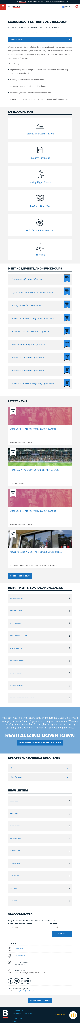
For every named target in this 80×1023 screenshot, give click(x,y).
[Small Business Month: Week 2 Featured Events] (40, 508)
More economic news (20, 576)
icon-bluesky (28, 981)
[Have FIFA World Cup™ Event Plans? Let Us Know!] (40, 467)
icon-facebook (10, 981)
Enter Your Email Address (20, 923)
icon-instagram (16, 981)
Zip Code (53, 923)
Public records (18, 1016)
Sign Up (61, 934)
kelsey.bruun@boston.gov (25, 991)
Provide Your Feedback (40, 1000)
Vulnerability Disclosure (22, 1013)
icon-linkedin (22, 981)
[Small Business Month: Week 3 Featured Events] (40, 426)
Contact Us (16, 1021)
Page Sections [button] (40, 39)
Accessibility (17, 1018)
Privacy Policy (17, 1011)
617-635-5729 (19, 948)
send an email (20, 955)
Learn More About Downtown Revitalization (40, 742)
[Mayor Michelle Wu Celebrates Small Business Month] (40, 549)
